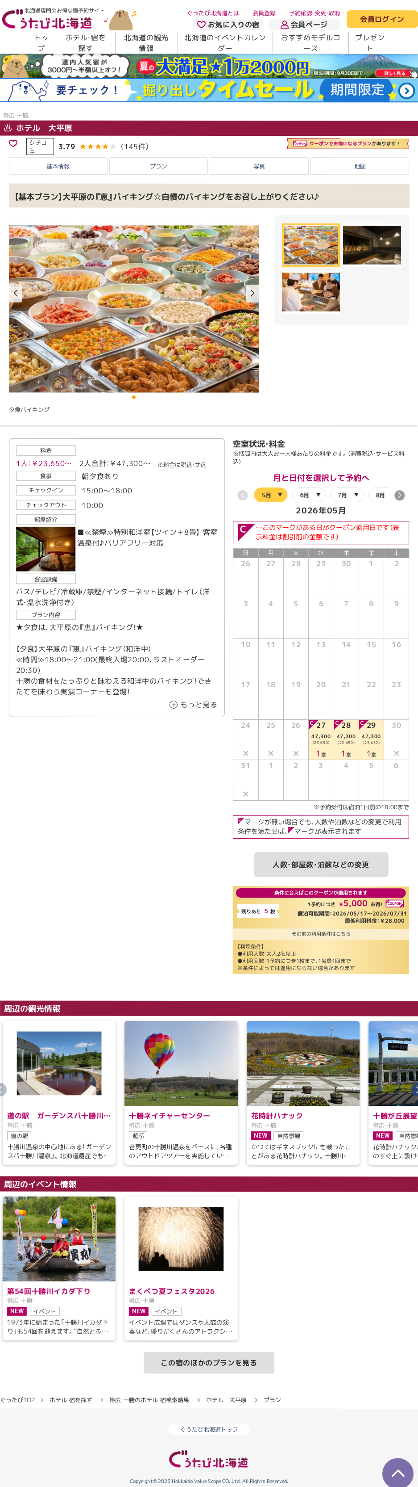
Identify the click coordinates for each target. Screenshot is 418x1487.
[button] (252, 293)
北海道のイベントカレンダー (225, 43)
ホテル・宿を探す (86, 43)
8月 (380, 495)
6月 (304, 495)
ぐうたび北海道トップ (209, 1429)
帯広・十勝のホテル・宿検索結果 (149, 1400)
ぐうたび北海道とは (213, 13)
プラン (158, 166)
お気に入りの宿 (228, 24)
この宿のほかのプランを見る (209, 1363)
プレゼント (370, 43)
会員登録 (264, 13)
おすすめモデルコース (310, 43)
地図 (360, 166)
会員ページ (304, 24)
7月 (342, 495)
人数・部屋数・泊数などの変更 (321, 865)
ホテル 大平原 (38, 128)
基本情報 (58, 166)
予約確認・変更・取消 (314, 13)
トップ (41, 43)
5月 (266, 495)
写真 (259, 166)
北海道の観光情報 (146, 43)
